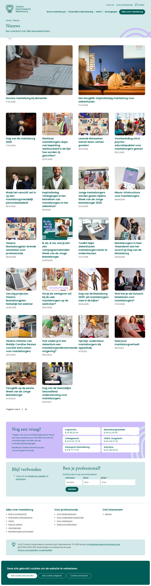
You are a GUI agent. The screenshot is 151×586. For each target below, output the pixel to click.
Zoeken (141, 5)
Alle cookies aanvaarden (20, 575)
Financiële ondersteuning (80, 12)
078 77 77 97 (73, 450)
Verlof (99, 12)
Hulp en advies (15, 524)
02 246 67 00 (112, 441)
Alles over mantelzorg (132, 11)
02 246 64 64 (112, 450)
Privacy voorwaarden (28, 550)
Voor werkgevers (64, 521)
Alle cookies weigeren (48, 575)
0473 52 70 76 (73, 441)
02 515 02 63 (72, 432)
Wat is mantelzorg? (56, 12)
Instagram (21, 479)
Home (8, 20)
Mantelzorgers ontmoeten (20, 531)
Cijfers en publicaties (67, 524)
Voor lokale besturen (66, 514)
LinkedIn (42, 476)
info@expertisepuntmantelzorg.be (103, 544)
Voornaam (70, 478)
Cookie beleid (45, 550)
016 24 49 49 (111, 432)
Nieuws (108, 514)
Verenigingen (111, 12)
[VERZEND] (72, 489)
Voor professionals (124, 5)
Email (103, 478)
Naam (85, 478)
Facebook (32, 476)
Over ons (110, 5)
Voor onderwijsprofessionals (70, 517)
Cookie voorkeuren (73, 575)
